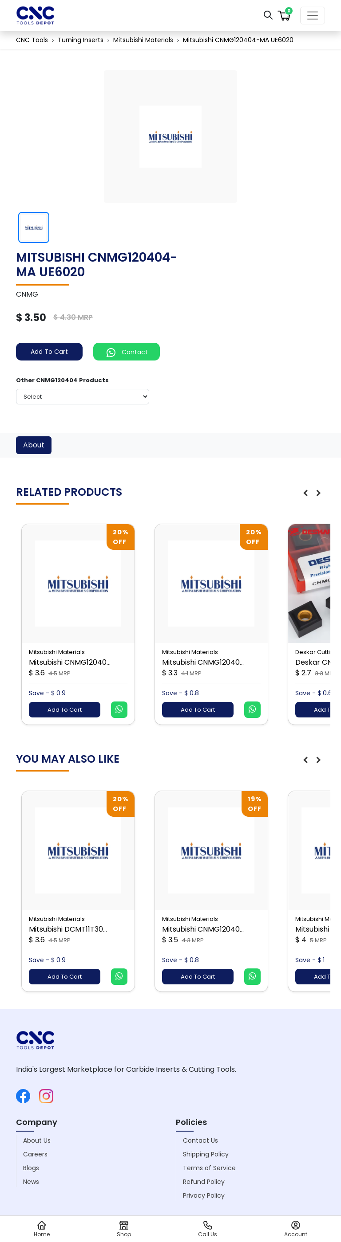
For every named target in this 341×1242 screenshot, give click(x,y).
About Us (37, 1140)
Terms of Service (209, 1168)
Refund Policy (204, 1181)
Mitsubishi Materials (143, 39)
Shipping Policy (206, 1154)
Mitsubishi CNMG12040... (70, 662)
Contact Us (200, 1140)
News (31, 1181)
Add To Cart (49, 351)
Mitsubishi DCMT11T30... (68, 929)
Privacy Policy (204, 1195)
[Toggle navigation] (312, 15)
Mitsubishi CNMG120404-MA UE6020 (238, 39)
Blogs (31, 1168)
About (33, 445)
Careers (35, 1154)
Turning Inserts (80, 39)
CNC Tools (32, 39)
